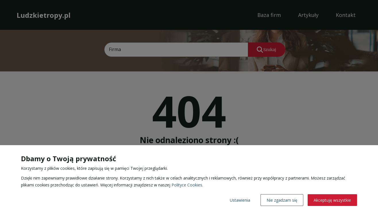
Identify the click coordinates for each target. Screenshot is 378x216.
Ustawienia (240, 200)
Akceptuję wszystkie (332, 200)
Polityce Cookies (186, 185)
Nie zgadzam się (282, 200)
